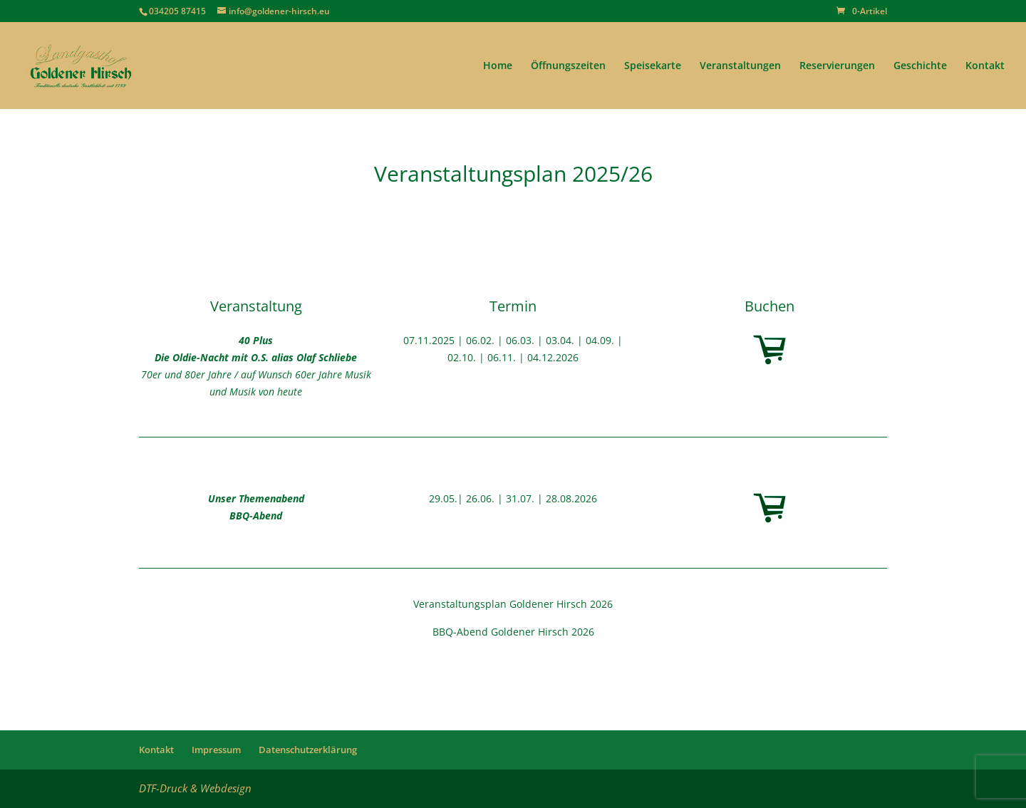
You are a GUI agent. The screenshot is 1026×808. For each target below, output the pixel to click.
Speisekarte (652, 66)
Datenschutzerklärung (308, 749)
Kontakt (985, 66)
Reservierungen (837, 66)
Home (497, 66)
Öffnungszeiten (568, 66)
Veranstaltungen (740, 66)
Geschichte (920, 66)
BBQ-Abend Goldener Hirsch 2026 (513, 631)
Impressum (216, 749)
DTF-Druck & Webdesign (195, 788)
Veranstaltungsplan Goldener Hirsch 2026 (513, 604)
